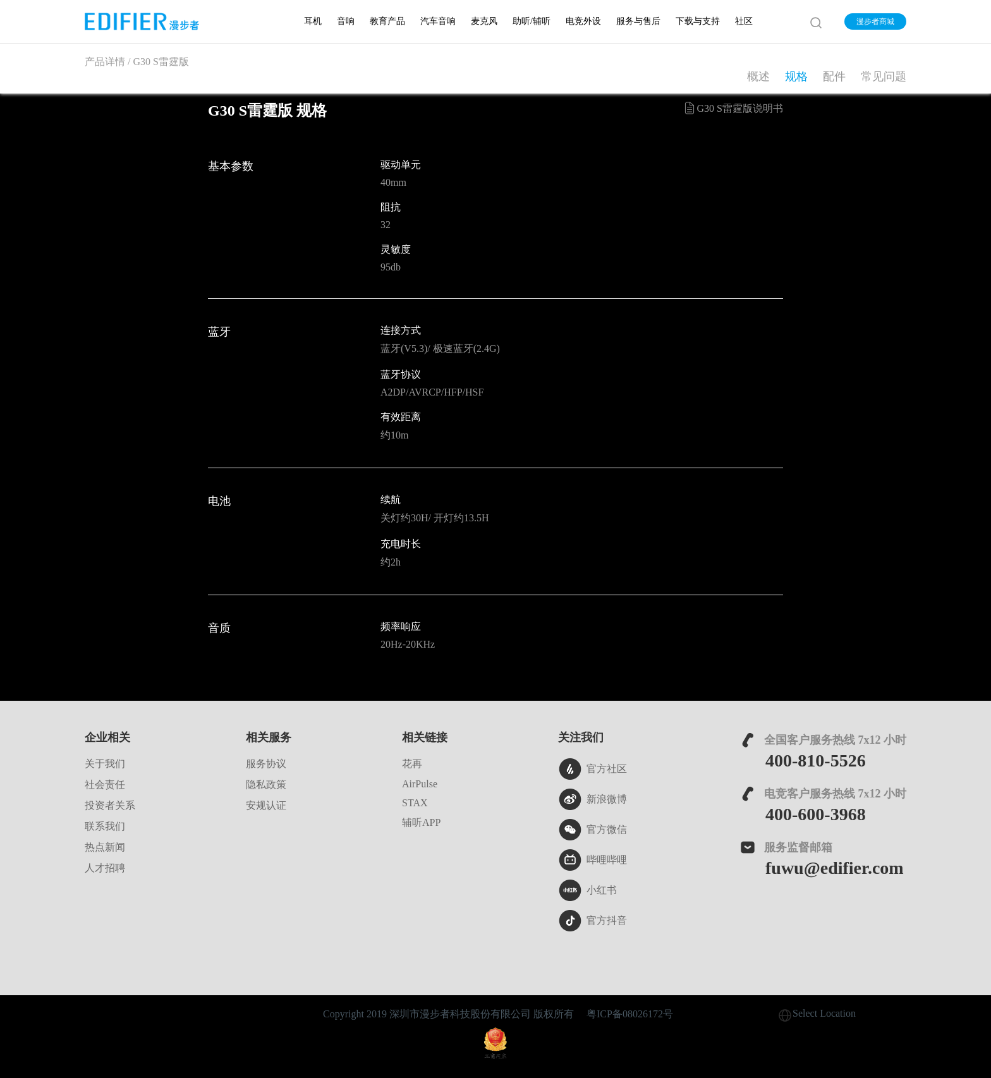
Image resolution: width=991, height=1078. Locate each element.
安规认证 (266, 805)
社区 (744, 21)
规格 (796, 76)
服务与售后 (638, 21)
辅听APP (421, 822)
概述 (758, 76)
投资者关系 (110, 805)
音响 (346, 21)
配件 (834, 76)
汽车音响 (438, 21)
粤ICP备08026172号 (630, 1013)
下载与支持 (698, 21)
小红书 (587, 890)
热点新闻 (105, 847)
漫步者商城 (875, 21)
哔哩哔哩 (592, 860)
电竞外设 (583, 21)
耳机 (313, 21)
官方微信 (592, 829)
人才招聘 (105, 868)
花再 (412, 763)
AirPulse (419, 783)
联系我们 (105, 826)
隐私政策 (266, 784)
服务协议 (266, 763)
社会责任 (105, 784)
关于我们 (105, 763)
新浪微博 (592, 799)
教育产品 (387, 21)
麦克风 (484, 21)
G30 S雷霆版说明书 (732, 108)
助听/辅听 (531, 21)
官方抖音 (592, 920)
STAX (415, 802)
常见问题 (883, 76)
